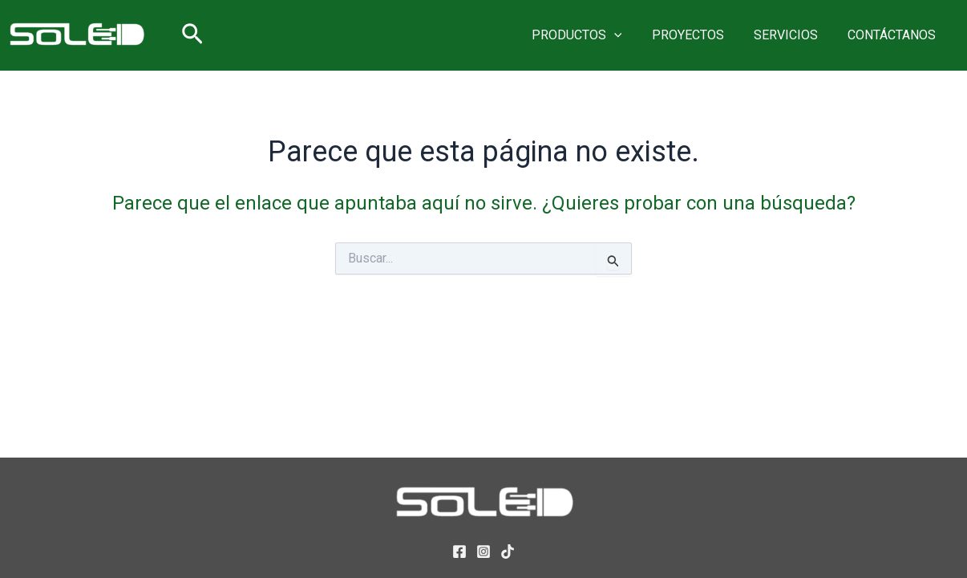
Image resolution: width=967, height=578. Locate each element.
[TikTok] (507, 551)
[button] (192, 35)
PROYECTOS (698, 35)
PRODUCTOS (591, 35)
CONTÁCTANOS (894, 35)
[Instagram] (483, 551)
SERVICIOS (792, 35)
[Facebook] (459, 551)
